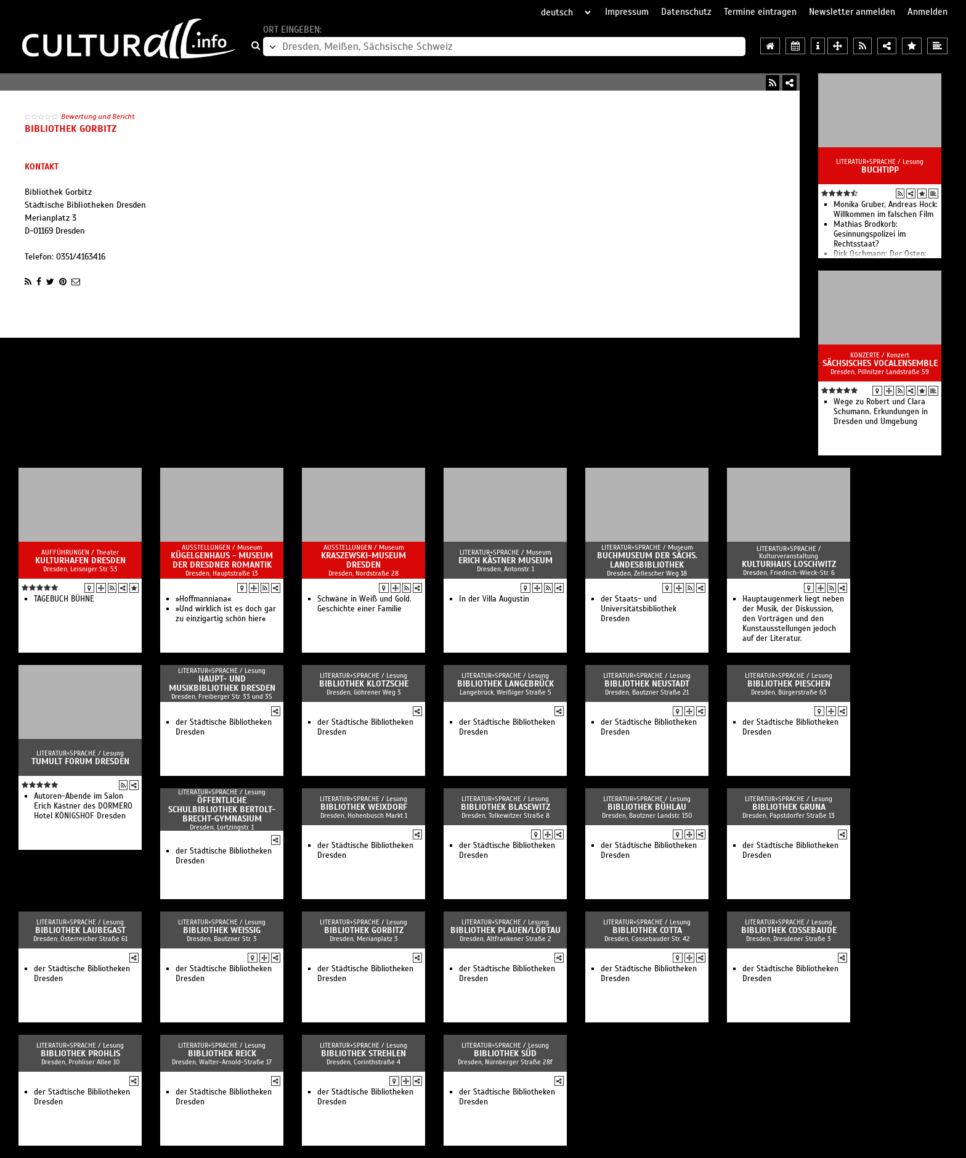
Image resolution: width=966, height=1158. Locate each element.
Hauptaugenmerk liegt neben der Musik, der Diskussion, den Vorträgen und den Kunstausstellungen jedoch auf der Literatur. (793, 618)
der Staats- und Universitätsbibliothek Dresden (638, 609)
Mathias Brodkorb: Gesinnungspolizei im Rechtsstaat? (870, 234)
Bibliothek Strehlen (363, 1053)
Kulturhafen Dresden (80, 560)
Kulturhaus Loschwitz (789, 564)
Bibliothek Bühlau (646, 807)
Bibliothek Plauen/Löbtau (505, 930)
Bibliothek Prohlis (80, 1053)
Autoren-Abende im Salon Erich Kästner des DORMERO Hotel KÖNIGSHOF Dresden (83, 806)
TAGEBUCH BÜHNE (64, 599)
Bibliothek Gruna (789, 807)
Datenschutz (686, 11)
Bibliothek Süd (505, 1053)
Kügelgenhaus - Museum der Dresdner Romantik (222, 560)
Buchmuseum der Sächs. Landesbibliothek (647, 560)
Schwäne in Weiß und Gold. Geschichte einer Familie (364, 604)
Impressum (627, 11)
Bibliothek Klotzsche (363, 683)
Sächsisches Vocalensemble (880, 363)
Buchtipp (880, 169)
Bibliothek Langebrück (505, 683)
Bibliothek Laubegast (80, 930)
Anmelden (927, 11)
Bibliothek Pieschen (788, 683)
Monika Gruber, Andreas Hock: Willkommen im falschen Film (886, 209)
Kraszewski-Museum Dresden (363, 560)
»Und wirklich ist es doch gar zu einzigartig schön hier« (226, 614)
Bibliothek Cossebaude (789, 930)
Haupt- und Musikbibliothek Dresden (222, 683)
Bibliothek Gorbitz (364, 930)
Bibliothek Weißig (222, 930)
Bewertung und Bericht (98, 116)
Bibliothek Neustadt (646, 683)
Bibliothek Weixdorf (363, 807)
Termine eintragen (760, 11)
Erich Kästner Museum (505, 560)
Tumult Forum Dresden (80, 761)
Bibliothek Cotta (647, 930)
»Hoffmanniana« (203, 599)
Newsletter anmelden (852, 11)
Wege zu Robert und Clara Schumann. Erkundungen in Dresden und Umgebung (881, 411)
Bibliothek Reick (222, 1053)
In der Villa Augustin (494, 599)
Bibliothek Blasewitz (505, 807)
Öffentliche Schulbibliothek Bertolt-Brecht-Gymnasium (221, 809)
